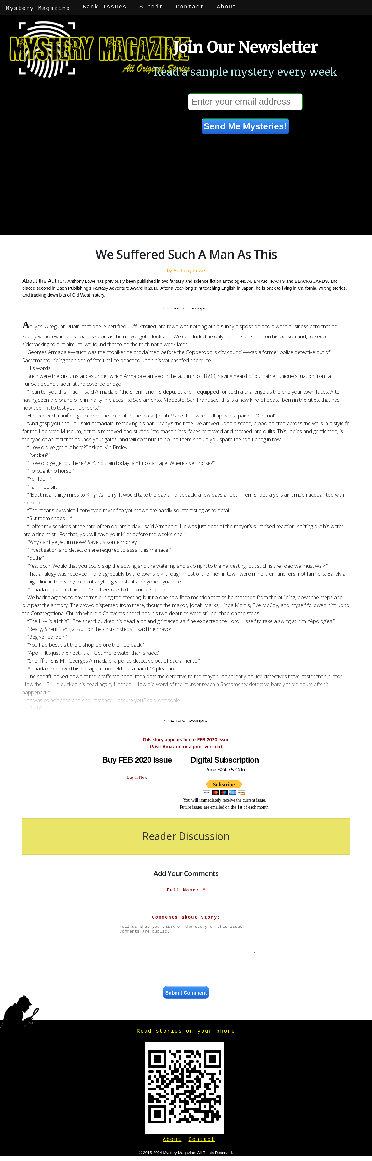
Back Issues (105, 7)
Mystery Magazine (38, 7)
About (227, 7)
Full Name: (186, 888)
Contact (190, 7)
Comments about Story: (186, 915)
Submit (152, 7)
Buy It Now (137, 775)
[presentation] (186, 969)
